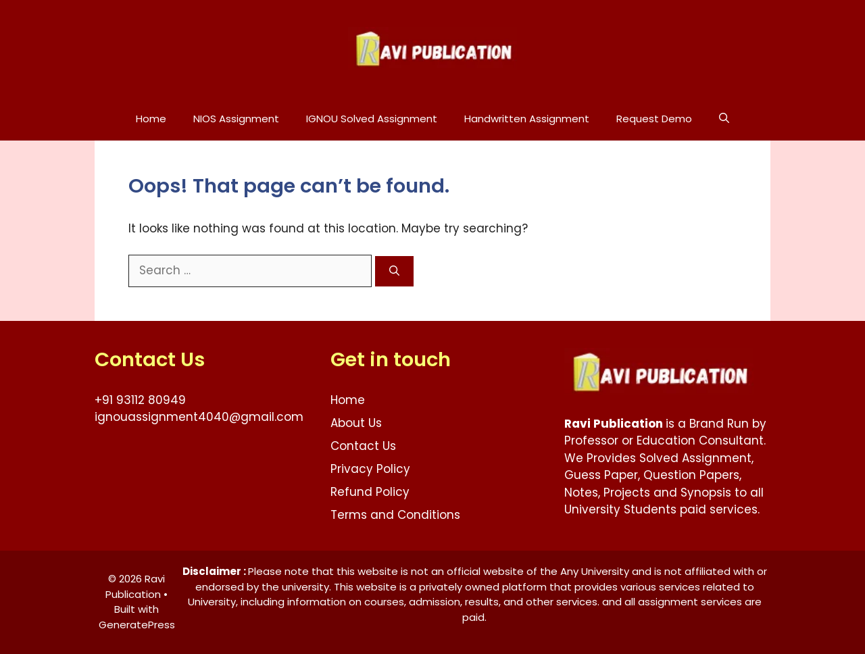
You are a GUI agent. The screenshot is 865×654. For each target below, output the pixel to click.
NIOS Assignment (236, 118)
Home (151, 118)
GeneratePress (137, 625)
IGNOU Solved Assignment (371, 118)
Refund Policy (370, 492)
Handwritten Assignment (526, 118)
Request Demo (654, 118)
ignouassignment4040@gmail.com (199, 417)
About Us (356, 423)
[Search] (394, 271)
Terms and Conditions (395, 515)
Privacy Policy (370, 469)
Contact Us (363, 446)
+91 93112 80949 (140, 400)
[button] (724, 119)
